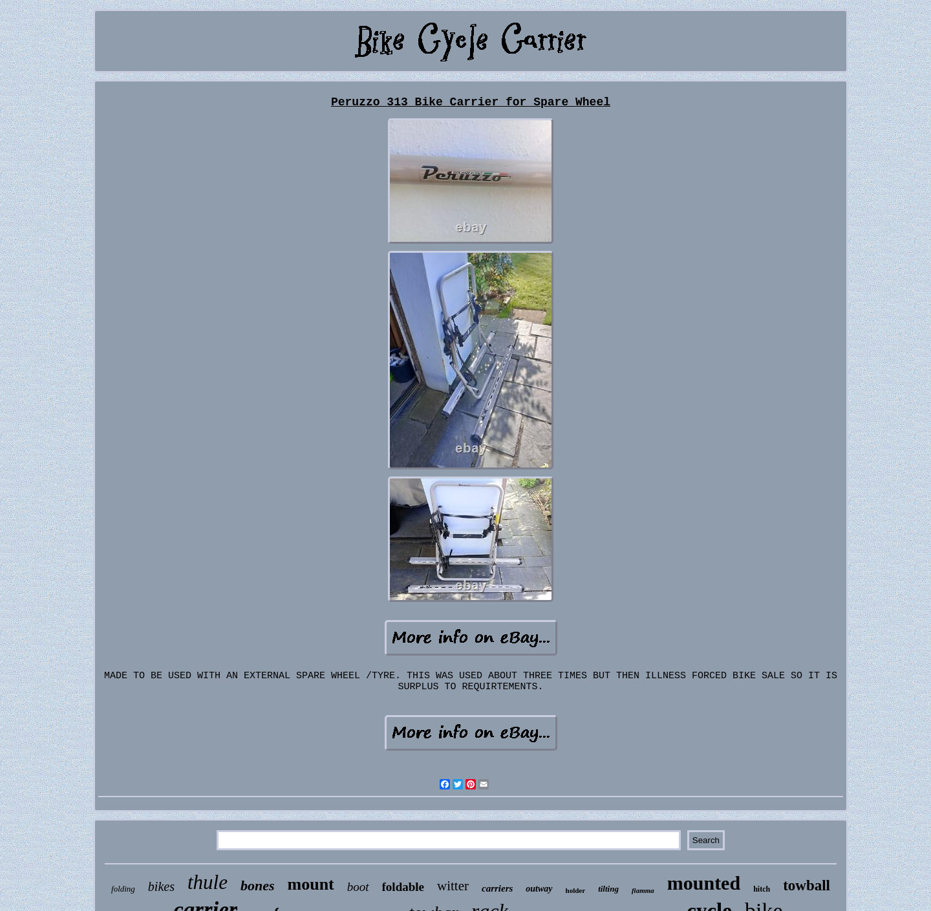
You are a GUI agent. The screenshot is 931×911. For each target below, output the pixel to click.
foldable (403, 887)
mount (311, 884)
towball (806, 885)
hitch (761, 889)
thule (207, 882)
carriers (497, 888)
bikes (161, 886)
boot (358, 887)
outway (539, 889)
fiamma (643, 890)
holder (576, 890)
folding (123, 889)
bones (258, 885)
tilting (608, 889)
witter (453, 886)
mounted (703, 883)
